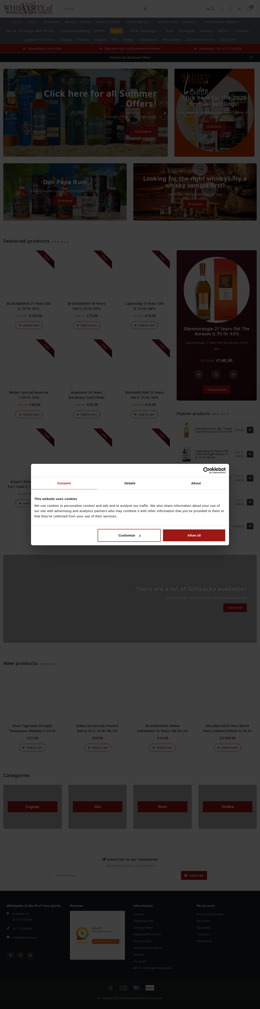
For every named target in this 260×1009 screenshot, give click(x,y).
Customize (130, 535)
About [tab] (196, 483)
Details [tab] (130, 483)
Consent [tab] (64, 483)
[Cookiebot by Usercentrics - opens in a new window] (206, 470)
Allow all (194, 535)
